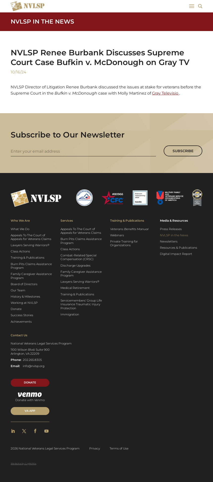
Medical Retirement (75, 288)
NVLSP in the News (42, 21)
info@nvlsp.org (33, 366)
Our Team (18, 290)
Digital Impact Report (176, 254)
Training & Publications (27, 257)
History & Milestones (25, 296)
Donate (16, 309)
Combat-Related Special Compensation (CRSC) (78, 257)
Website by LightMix (23, 463)
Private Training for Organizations (124, 243)
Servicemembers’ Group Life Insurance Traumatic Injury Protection (81, 304)
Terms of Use (119, 448)
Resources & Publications (178, 247)
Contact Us (19, 335)
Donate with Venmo (30, 397)
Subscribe (183, 151)
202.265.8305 (32, 360)
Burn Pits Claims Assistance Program (31, 266)
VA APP (30, 411)
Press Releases (171, 229)
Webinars (117, 235)
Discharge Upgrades (76, 265)
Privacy (94, 448)
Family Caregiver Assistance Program (31, 276)
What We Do (20, 229)
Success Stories (22, 315)
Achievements (21, 321)
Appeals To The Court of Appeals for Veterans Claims (31, 237)
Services (67, 220)
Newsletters (169, 241)
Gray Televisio (165, 93)
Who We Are (20, 220)
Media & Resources (174, 220)
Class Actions (20, 251)
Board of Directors (24, 284)
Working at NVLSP (24, 303)
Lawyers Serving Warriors (30, 245)
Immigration (70, 314)
